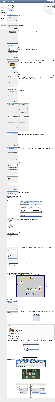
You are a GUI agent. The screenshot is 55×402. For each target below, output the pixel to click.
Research (2, 19)
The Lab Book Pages (8, 1)
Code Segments (3, 15)
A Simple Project (4, 13)
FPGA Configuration (3, 9)
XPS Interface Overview (10, 9)
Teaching (2, 20)
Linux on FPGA (3, 10)
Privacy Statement (4, 28)
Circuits (2, 5)
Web (1, 21)
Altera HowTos (2, 8)
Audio (1, 4)
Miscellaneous (2, 18)
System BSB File (10, 197)
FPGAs (2, 7)
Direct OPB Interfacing (4, 14)
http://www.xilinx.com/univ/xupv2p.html (29, 26)
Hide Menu (53, 2)
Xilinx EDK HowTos (3, 12)
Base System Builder (10, 8)
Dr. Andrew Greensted (52, 1)
